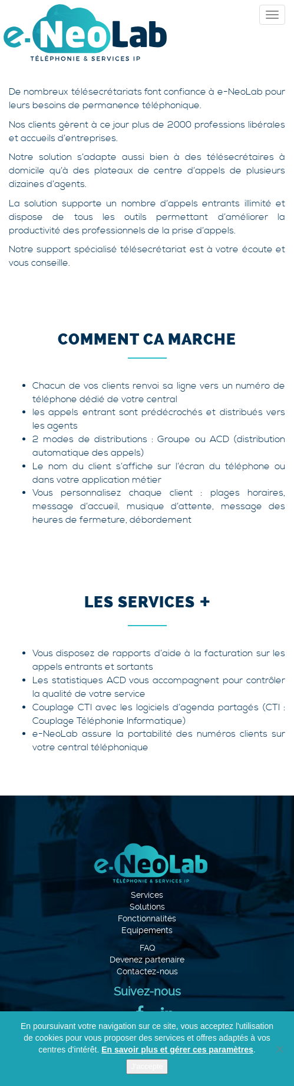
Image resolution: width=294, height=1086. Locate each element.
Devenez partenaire (147, 959)
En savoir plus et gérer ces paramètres (177, 1049)
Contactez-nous (147, 971)
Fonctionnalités (147, 918)
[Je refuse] (279, 1049)
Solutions (147, 906)
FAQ (147, 948)
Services (147, 895)
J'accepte (147, 1066)
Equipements (147, 930)
